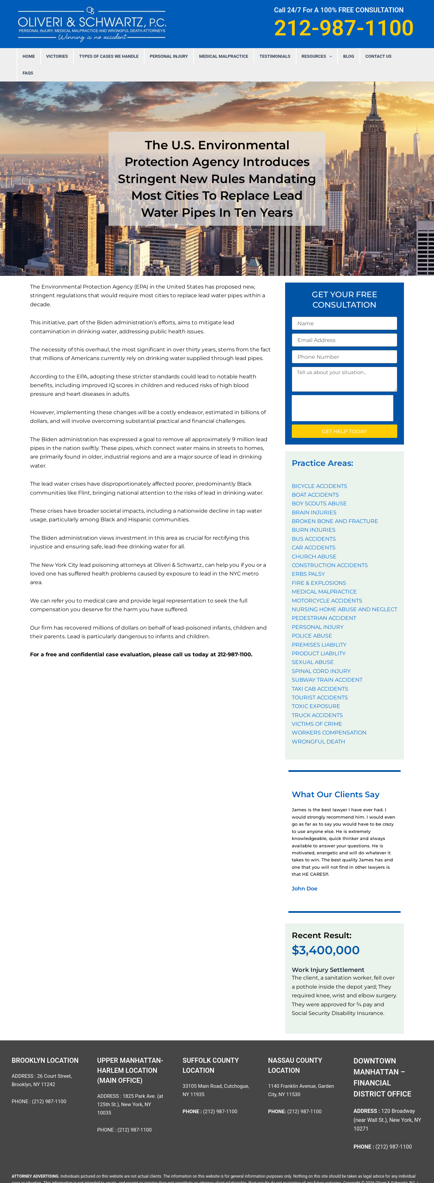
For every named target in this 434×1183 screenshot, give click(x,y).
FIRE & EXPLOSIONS (319, 566)
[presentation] (342, 391)
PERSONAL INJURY (174, 56)
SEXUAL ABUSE (313, 645)
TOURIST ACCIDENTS (320, 681)
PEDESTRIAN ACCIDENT (324, 601)
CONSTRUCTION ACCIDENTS (330, 548)
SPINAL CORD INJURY (321, 654)
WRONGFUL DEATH (318, 725)
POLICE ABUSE (312, 619)
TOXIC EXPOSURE (316, 689)
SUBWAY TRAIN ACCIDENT (327, 663)
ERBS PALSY (308, 557)
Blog (338, 56)
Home (45, 56)
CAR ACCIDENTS (314, 531)
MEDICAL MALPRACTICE (224, 56)
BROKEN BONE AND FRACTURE (335, 504)
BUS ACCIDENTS (314, 522)
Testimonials (272, 56)
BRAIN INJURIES (314, 496)
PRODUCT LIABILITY (319, 637)
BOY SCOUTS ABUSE (319, 487)
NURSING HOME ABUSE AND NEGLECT (344, 592)
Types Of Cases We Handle (118, 56)
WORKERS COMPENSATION (329, 716)
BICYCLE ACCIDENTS (319, 469)
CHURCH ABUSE (314, 540)
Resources (310, 56)
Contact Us (364, 56)
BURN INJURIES (314, 513)
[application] (322, 56)
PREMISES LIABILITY (319, 628)
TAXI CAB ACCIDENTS (320, 672)
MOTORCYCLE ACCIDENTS (327, 584)
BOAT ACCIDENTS (315, 478)
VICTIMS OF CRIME (317, 707)
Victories (70, 56)
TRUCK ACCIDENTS (317, 698)
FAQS (390, 56)
